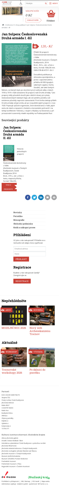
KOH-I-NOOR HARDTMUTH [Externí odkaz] (11, 395)
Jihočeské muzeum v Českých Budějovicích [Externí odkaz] (16, 453)
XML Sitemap (25, 481)
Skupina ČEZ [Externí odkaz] (6, 397)
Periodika (17, 216)
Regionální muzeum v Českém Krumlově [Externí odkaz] (16, 466)
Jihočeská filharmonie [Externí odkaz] (9, 446)
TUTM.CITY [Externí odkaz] (5, 428)
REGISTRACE (22, 281)
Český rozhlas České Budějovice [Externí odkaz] (13, 400)
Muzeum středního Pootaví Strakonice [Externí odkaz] (15, 459)
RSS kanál (35, 481)
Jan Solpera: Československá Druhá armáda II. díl (15, 132)
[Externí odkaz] (9, 475)
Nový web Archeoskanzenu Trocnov (40, 331)
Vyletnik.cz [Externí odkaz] (5, 423)
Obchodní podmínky (23, 224)
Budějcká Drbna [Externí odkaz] (7, 413)
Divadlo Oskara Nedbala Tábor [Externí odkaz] (12, 441)
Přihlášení (51, 20)
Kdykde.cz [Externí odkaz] (5, 421)
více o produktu (8, 187)
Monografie (18, 220)
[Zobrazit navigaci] (53, 3)
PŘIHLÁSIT (21, 259)
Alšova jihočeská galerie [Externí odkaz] (10, 438)
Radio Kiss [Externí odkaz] (5, 410)
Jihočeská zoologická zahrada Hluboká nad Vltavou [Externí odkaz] (19, 451)
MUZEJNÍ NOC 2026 (14, 328)
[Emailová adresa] (29, 248)
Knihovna (9, 25)
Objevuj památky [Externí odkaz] (7, 418)
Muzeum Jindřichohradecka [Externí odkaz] (11, 456)
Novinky (17, 212)
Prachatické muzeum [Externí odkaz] (9, 461)
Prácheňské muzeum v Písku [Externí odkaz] (11, 464)
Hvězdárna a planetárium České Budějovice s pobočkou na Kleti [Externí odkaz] (24, 443)
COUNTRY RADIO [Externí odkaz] (7, 408)
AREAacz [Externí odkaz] (4, 416)
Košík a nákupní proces (24, 227)
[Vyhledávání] (36, 3)
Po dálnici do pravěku (37, 371)
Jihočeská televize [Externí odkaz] (8, 403)
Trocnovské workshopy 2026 (12, 371)
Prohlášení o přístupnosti (10, 481)
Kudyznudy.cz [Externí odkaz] (6, 426)
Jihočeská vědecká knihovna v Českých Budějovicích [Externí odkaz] (19, 448)
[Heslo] (29, 254)
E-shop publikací (19, 25)
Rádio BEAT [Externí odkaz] (6, 405)
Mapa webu (46, 481)
